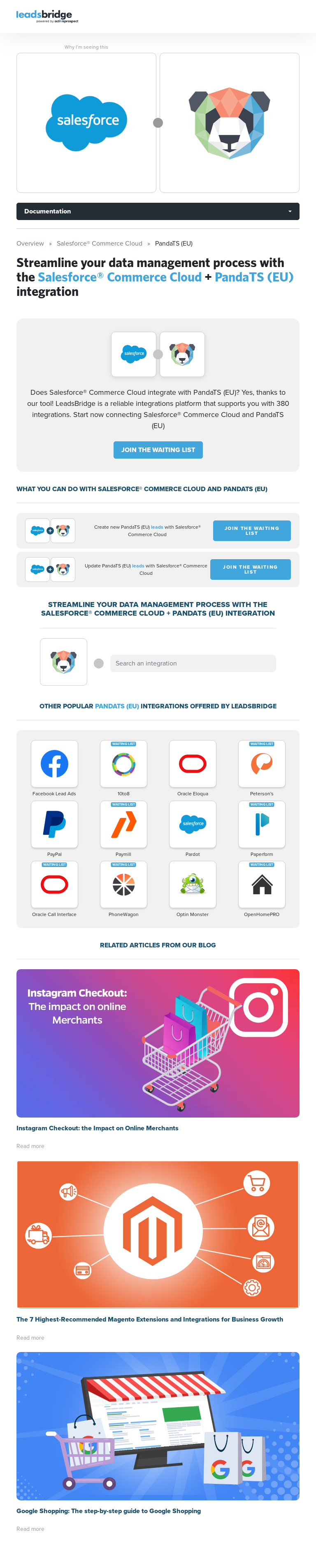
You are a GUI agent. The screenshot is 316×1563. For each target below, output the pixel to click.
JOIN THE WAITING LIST (158, 450)
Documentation (47, 211)
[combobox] (193, 663)
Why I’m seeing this (86, 47)
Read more (30, 1146)
